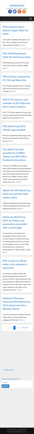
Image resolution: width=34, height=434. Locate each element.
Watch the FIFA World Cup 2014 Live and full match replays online (17, 194)
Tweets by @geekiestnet (10, 379)
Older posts (25, 327)
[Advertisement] (17, 350)
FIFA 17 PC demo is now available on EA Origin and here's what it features (16, 103)
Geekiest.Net (17, 5)
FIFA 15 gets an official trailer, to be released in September (15, 264)
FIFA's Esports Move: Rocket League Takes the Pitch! (15, 30)
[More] (22, 45)
